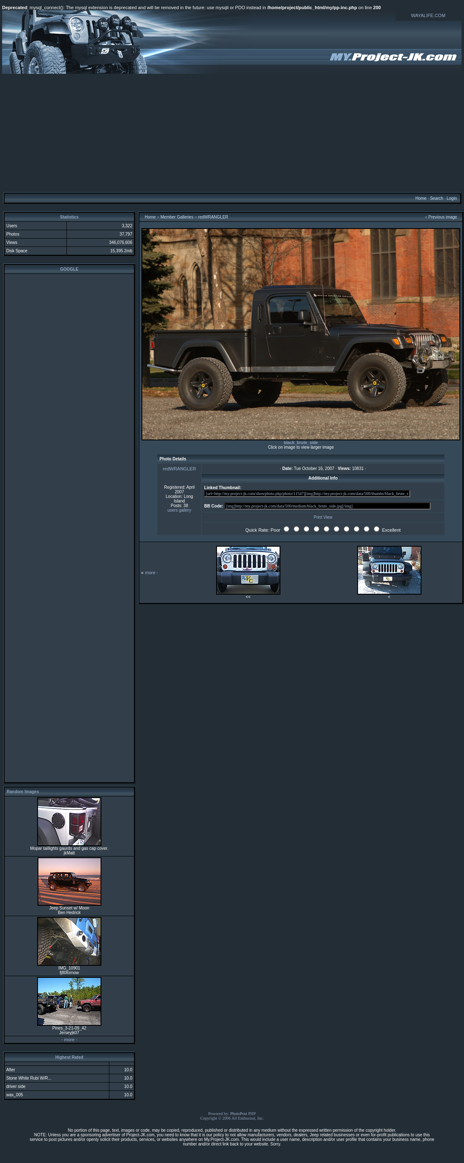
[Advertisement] (232, 132)
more (69, 1039)
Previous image (443, 217)
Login (451, 198)
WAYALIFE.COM (428, 15)
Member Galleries (177, 217)
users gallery (180, 510)
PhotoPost (238, 1113)
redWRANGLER (213, 217)
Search (436, 198)
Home (420, 198)
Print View (323, 517)
